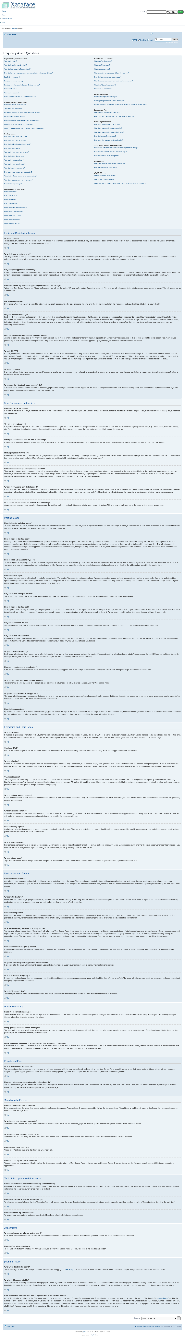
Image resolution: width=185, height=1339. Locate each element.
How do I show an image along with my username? (22, 120)
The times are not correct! (13, 108)
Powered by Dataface (92, 1334)
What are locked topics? (12, 219)
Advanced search (172, 42)
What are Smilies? (10, 199)
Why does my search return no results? (108, 128)
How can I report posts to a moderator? (18, 172)
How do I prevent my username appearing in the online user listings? (28, 73)
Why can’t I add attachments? (14, 164)
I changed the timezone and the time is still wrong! (22, 112)
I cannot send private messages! (105, 96)
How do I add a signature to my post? (17, 144)
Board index (11, 34)
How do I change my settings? (15, 104)
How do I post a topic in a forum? (16, 136)
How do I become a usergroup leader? (107, 77)
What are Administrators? (103, 61)
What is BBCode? (10, 192)
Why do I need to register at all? (15, 65)
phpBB (85, 1332)
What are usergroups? (102, 69)
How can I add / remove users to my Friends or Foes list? (114, 116)
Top (8, 248)
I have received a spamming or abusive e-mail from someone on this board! (120, 104)
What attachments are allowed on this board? (110, 163)
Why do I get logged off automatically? (17, 69)
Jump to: (137, 1318)
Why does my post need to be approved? (18, 180)
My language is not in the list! (14, 116)
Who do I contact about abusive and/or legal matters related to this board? (120, 183)
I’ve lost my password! (12, 77)
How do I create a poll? (12, 148)
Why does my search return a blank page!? (109, 132)
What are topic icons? (12, 223)
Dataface (14, 29)
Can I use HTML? (10, 196)
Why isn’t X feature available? (104, 179)
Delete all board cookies (151, 1326)
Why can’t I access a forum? (14, 160)
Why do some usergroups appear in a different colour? (113, 81)
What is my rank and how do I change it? (18, 124)
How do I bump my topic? (13, 184)
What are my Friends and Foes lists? (107, 112)
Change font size (151, 33)
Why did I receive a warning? (14, 168)
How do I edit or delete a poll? (14, 156)
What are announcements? (13, 211)
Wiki (3, 23)
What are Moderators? (102, 65)
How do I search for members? (105, 136)
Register (143, 40)
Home (4, 11)
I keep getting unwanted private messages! (109, 101)
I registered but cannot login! (14, 81)
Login (151, 40)
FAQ (135, 40)
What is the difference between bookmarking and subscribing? (116, 148)
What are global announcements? (16, 207)
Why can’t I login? (10, 61)
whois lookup (163, 1298)
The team (138, 1326)
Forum (4, 15)
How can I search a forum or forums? (107, 124)
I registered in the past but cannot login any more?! (22, 85)
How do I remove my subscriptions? (106, 156)
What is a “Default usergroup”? (105, 85)
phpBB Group (68, 1269)
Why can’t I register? (11, 93)
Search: (142, 12)
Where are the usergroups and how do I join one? (111, 73)
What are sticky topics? (12, 215)
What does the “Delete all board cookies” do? (20, 97)
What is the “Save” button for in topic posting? (20, 176)
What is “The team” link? (102, 89)
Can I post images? (11, 203)
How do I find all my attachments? (106, 167)
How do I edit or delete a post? (15, 140)
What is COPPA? (10, 89)
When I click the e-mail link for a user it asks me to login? (24, 128)
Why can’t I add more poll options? (16, 152)
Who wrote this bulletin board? (105, 175)
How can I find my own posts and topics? (108, 140)
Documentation (7, 19)
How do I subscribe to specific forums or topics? (111, 152)
